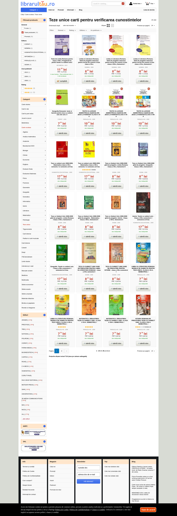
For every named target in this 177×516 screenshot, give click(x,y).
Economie (26, 160)
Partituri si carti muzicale (31, 238)
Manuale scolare (27, 271)
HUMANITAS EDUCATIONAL (60, 172)
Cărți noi (52, 466)
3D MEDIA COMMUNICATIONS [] (32, 399)
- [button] (44, 20)
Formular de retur (55, 490)
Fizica (25, 178)
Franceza (26, 183)
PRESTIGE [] (28, 324)
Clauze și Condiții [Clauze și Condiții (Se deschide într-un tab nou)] (98, 510)
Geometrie (26, 187)
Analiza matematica (29, 136)
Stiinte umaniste (27, 294)
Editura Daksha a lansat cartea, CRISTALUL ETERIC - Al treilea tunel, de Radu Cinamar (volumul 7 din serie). (143, 469)
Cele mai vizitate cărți (112, 476)
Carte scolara (26, 127)
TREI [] (26, 329)
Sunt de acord (148, 509)
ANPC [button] (25, 426)
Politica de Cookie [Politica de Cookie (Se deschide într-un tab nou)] (62, 510)
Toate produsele (31, 32)
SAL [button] (24, 441)
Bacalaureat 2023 (28, 146)
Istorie (25, 206)
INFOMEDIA (60, 65)
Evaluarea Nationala (29, 173)
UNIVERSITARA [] (29, 394)
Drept (23, 252)
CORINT (60, 119)
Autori (52, 480)
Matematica (26, 215)
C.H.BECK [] (27, 366)
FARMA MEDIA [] (29, 348)
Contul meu (134, 3)
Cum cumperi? (27, 480)
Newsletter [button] (81, 462)
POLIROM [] (27, 338)
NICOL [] (26, 409)
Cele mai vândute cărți (112, 466)
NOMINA (87, 67)
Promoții (52, 471)
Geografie (26, 192)
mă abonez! (88, 481)
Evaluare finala (28, 169)
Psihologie (26, 220)
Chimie (25, 155)
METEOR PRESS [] (30, 385)
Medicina (25, 275)
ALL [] (25, 414)
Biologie (25, 150)
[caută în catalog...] (106, 3)
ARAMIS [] (27, 320)
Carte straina (26, 104)
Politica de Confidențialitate (31, 476)
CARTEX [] (27, 357)
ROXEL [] (26, 362)
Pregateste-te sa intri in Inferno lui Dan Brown (143, 500)
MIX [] (25, 405)
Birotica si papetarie (28, 303)
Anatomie (26, 141)
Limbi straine (26, 261)
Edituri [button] (25, 315)
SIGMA (114, 172)
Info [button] (23, 462)
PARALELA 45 (87, 119)
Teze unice (26, 224)
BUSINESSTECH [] (30, 352)
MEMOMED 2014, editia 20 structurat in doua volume (141, 493)
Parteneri (53, 485)
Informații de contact (29, 494)
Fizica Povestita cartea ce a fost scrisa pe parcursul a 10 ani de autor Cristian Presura (142, 478)
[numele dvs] (88, 468)
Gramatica (26, 197)
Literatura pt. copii (27, 266)
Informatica (26, 201)
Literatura (26, 211)
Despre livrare (27, 485)
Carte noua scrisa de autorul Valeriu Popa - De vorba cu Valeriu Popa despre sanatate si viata (143, 486)
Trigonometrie (27, 229)
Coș (149, 3)
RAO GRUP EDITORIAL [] (32, 380)
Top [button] (105, 462)
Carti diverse (27, 234)
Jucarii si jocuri (26, 118)
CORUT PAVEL (27, 375)
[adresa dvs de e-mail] (88, 474)
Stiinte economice (27, 284)
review (93, 170)
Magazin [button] (53, 462)
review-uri (147, 327)
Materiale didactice (28, 298)
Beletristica (25, 123)
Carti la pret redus (27, 113)
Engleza (25, 164)
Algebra (25, 132)
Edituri (52, 476)
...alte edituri (26, 419)
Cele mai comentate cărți (113, 471)
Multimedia (25, 280)
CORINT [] (27, 343)
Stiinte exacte (26, 289)
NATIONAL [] (28, 334)
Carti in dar (25, 109)
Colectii (24, 248)
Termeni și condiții (28, 466)
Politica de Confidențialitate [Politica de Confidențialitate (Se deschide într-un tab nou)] (79, 510)
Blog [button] (133, 462)
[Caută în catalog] (123, 3)
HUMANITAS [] (28, 371)
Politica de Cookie (28, 471)
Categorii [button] (26, 99)
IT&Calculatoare (27, 257)
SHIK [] (26, 389)
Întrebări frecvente (28, 490)
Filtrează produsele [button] (30, 20)
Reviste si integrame (28, 308)
